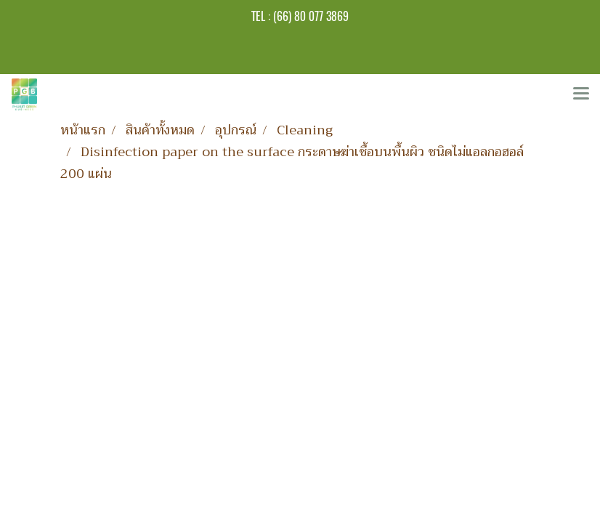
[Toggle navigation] (581, 94)
